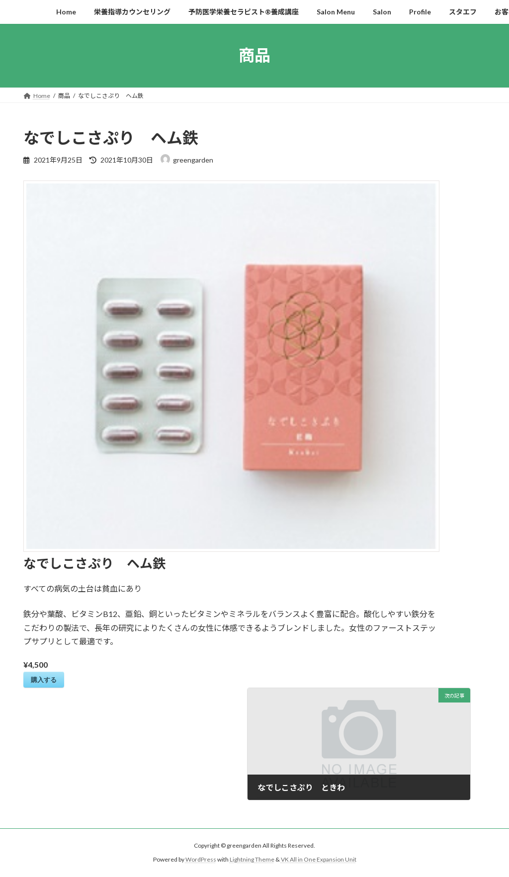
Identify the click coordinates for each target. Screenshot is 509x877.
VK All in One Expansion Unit (318, 859)
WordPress (200, 859)
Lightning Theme (252, 859)
